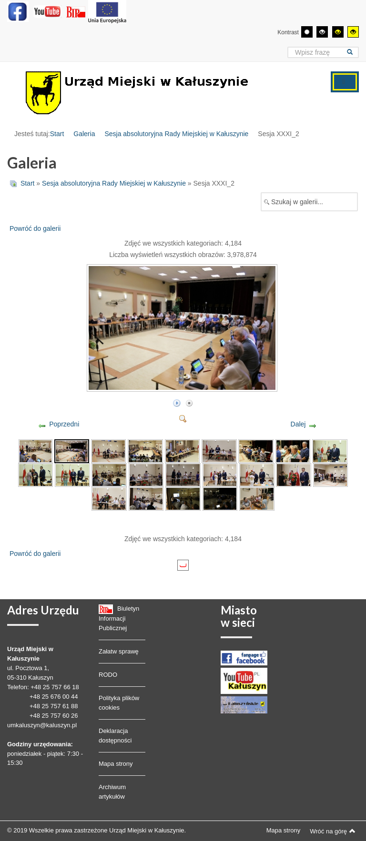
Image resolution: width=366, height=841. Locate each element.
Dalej (298, 424)
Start (57, 134)
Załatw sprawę (119, 651)
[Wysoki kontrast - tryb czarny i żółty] (338, 32)
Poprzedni (64, 424)
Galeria (84, 134)
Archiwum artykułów (112, 791)
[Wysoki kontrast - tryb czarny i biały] (322, 32)
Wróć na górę (333, 831)
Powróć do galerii (35, 228)
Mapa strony (116, 763)
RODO (108, 674)
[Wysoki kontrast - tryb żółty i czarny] (353, 32)
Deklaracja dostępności (115, 735)
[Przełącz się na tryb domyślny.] (307, 32)
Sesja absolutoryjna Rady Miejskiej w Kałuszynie (176, 134)
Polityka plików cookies (119, 702)
